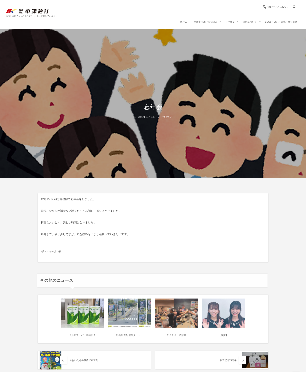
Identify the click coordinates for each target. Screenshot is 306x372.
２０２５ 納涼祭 (176, 337)
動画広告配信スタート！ (129, 337)
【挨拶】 (223, 337)
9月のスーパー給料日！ (83, 337)
